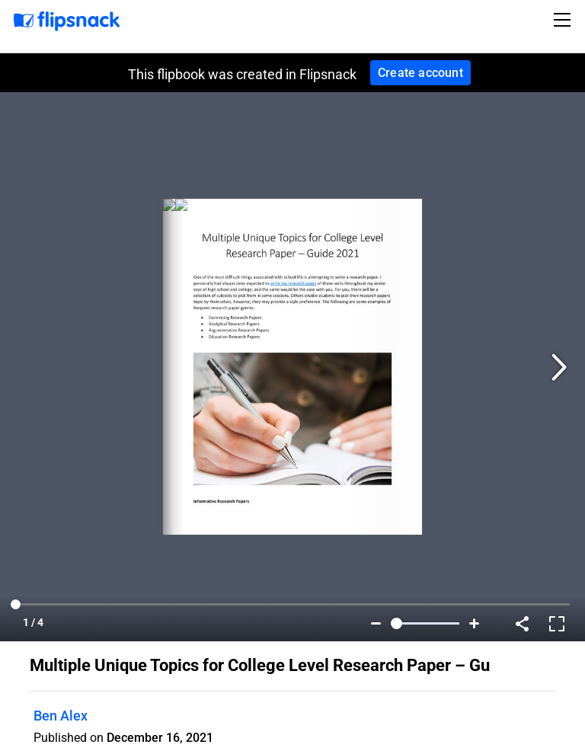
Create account (420, 73)
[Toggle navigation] (564, 20)
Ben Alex (61, 716)
